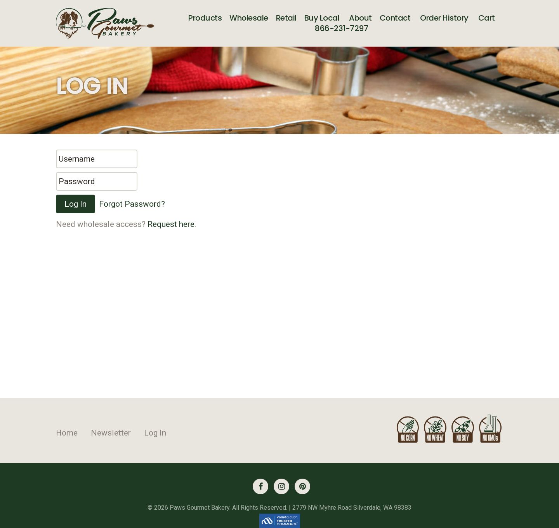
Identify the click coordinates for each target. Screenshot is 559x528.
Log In (155, 432)
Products (205, 17)
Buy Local (322, 17)
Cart (486, 17)
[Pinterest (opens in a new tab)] (302, 486)
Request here (171, 224)
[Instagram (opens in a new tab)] (281, 486)
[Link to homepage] (105, 23)
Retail (286, 17)
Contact (395, 17)
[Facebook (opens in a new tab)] (260, 486)
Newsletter (111, 432)
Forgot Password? (132, 204)
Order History (444, 17)
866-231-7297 (341, 28)
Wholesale (248, 17)
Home (67, 432)
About (360, 17)
